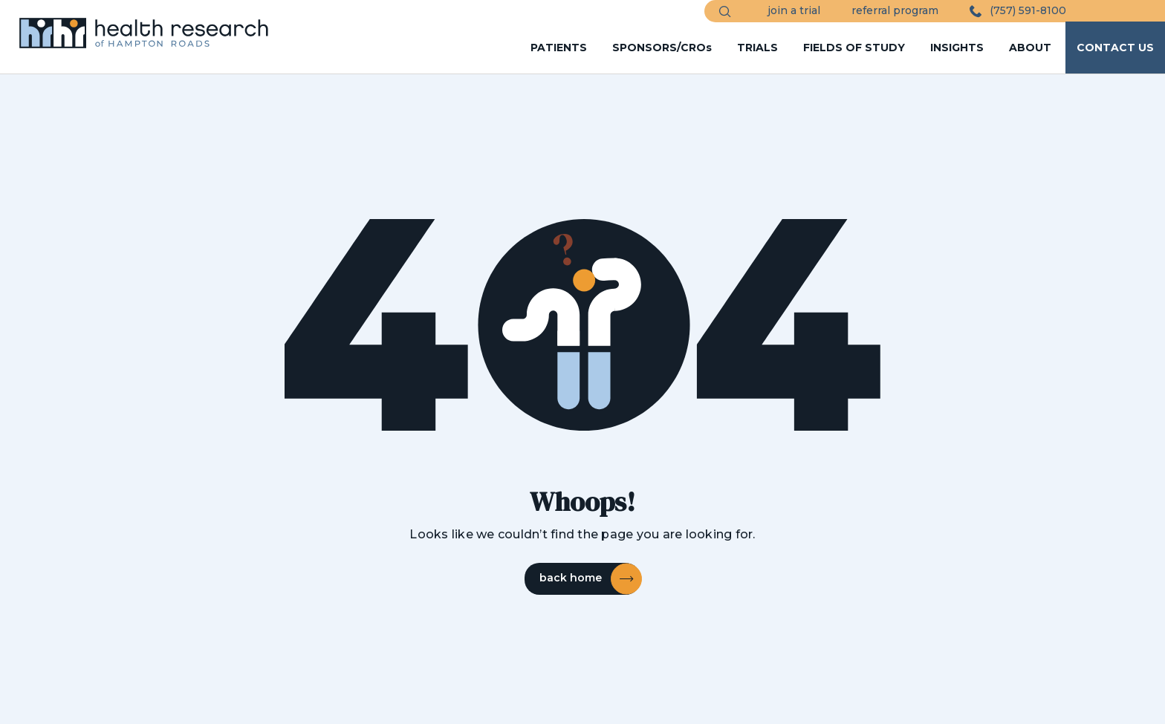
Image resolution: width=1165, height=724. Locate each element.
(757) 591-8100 (1018, 11)
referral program (894, 10)
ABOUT (1030, 47)
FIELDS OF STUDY (854, 47)
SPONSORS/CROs (662, 47)
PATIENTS (558, 47)
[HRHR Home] (151, 26)
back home (589, 579)
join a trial (794, 10)
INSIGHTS (957, 47)
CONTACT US (1115, 47)
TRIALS (757, 47)
